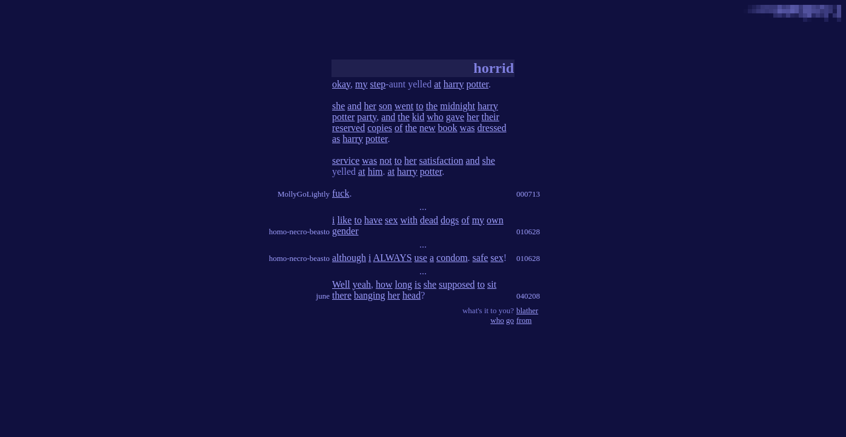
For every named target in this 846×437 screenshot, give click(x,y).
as (336, 139)
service (345, 160)
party (366, 117)
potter (477, 84)
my (361, 84)
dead (429, 220)
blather (527, 310)
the (432, 106)
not (385, 160)
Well (341, 284)
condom (452, 257)
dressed (491, 128)
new (427, 128)
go (510, 320)
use (421, 257)
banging (369, 295)
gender (345, 231)
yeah (362, 284)
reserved (348, 128)
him (375, 171)
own (495, 220)
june (323, 295)
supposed (457, 284)
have (373, 220)
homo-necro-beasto (299, 231)
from (523, 320)
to (419, 106)
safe (480, 257)
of (398, 128)
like (344, 220)
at (437, 84)
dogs (450, 220)
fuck (340, 193)
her (370, 106)
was (467, 128)
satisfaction (441, 160)
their (490, 117)
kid (418, 117)
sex (391, 220)
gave (455, 117)
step (378, 84)
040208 (528, 295)
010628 (528, 231)
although (349, 257)
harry (454, 84)
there (341, 295)
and (354, 106)
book (448, 128)
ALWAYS (392, 257)
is (418, 284)
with (408, 220)
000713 (528, 193)
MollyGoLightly (304, 193)
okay (341, 84)
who (435, 117)
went (404, 106)
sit (491, 284)
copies (379, 128)
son (385, 106)
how (384, 284)
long (403, 284)
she (338, 106)
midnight (457, 106)
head (411, 295)
